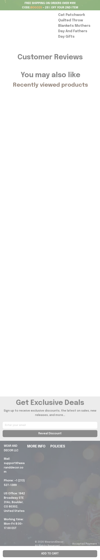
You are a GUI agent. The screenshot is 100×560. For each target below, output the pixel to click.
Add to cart (50, 553)
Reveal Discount (50, 433)
